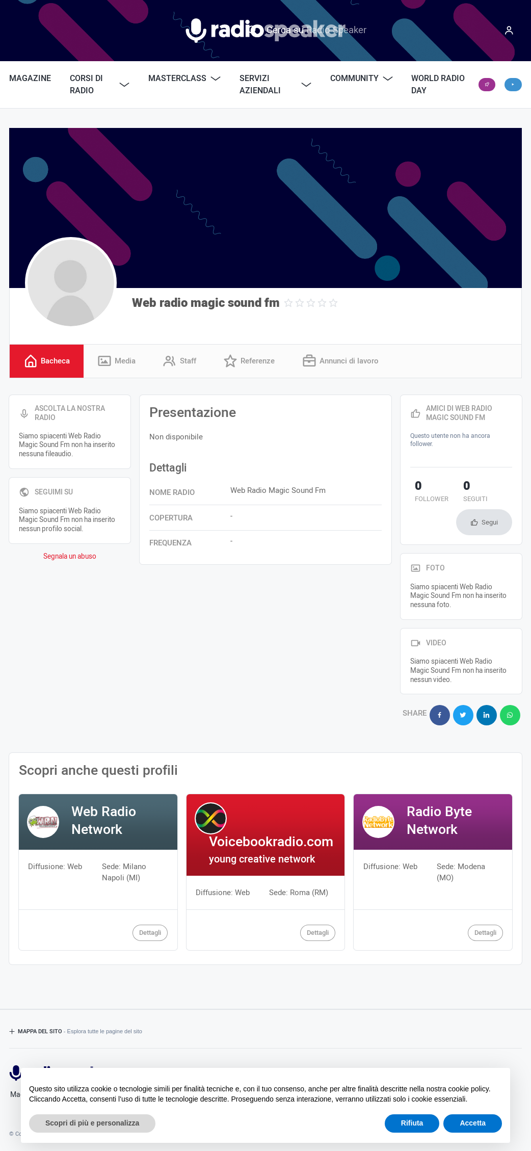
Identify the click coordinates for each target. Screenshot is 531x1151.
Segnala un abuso (69, 557)
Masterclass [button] (184, 78)
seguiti (460, 493)
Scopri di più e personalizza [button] (92, 1123)
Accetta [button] (473, 1123)
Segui (490, 523)
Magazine (30, 78)
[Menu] (509, 30)
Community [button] (361, 78)
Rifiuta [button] (412, 1123)
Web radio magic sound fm (206, 303)
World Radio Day (438, 84)
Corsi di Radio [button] (100, 84)
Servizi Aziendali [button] (276, 84)
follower (427, 493)
